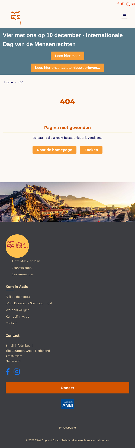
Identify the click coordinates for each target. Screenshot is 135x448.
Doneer (67, 388)
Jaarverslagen (22, 268)
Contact (11, 323)
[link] (128, 4)
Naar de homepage (54, 150)
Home (8, 82)
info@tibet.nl (24, 345)
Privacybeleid (67, 427)
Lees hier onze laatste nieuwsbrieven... (67, 68)
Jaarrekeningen (23, 274)
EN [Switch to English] (133, 3)
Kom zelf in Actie (17, 316)
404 (21, 82)
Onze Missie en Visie (26, 261)
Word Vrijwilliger (17, 310)
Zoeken (91, 150)
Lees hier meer (67, 56)
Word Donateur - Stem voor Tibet (29, 303)
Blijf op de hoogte (18, 296)
